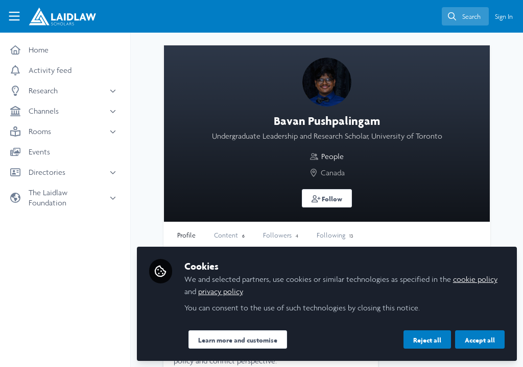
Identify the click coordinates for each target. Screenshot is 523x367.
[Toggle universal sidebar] (14, 16)
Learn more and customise (237, 340)
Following (335, 235)
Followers (280, 235)
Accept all (480, 340)
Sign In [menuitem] (504, 16)
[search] (465, 16)
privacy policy (220, 291)
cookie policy (475, 279)
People (332, 156)
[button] (327, 198)
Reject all (427, 340)
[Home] (56, 16)
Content (229, 235)
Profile (186, 235)
